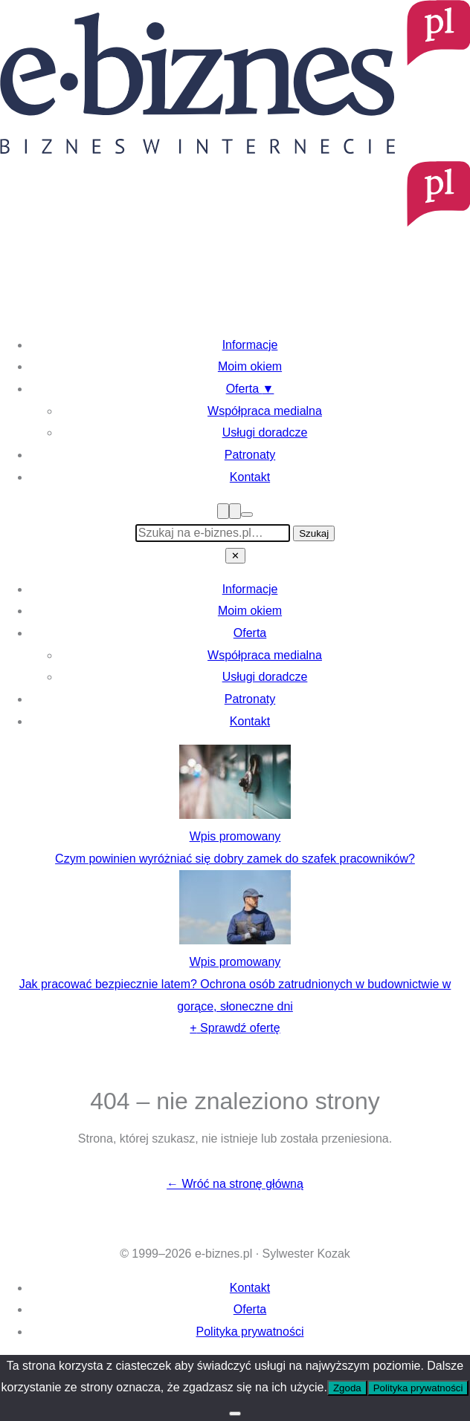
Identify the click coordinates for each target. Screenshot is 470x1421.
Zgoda (347, 1388)
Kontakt (250, 477)
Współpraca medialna (264, 411)
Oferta (250, 388)
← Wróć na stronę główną (235, 1183)
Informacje (250, 345)
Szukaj (314, 533)
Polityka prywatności (250, 1331)
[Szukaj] (235, 511)
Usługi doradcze (265, 432)
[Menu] (223, 511)
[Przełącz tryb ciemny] (247, 514)
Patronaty (250, 454)
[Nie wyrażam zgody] (235, 1413)
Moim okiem (250, 366)
